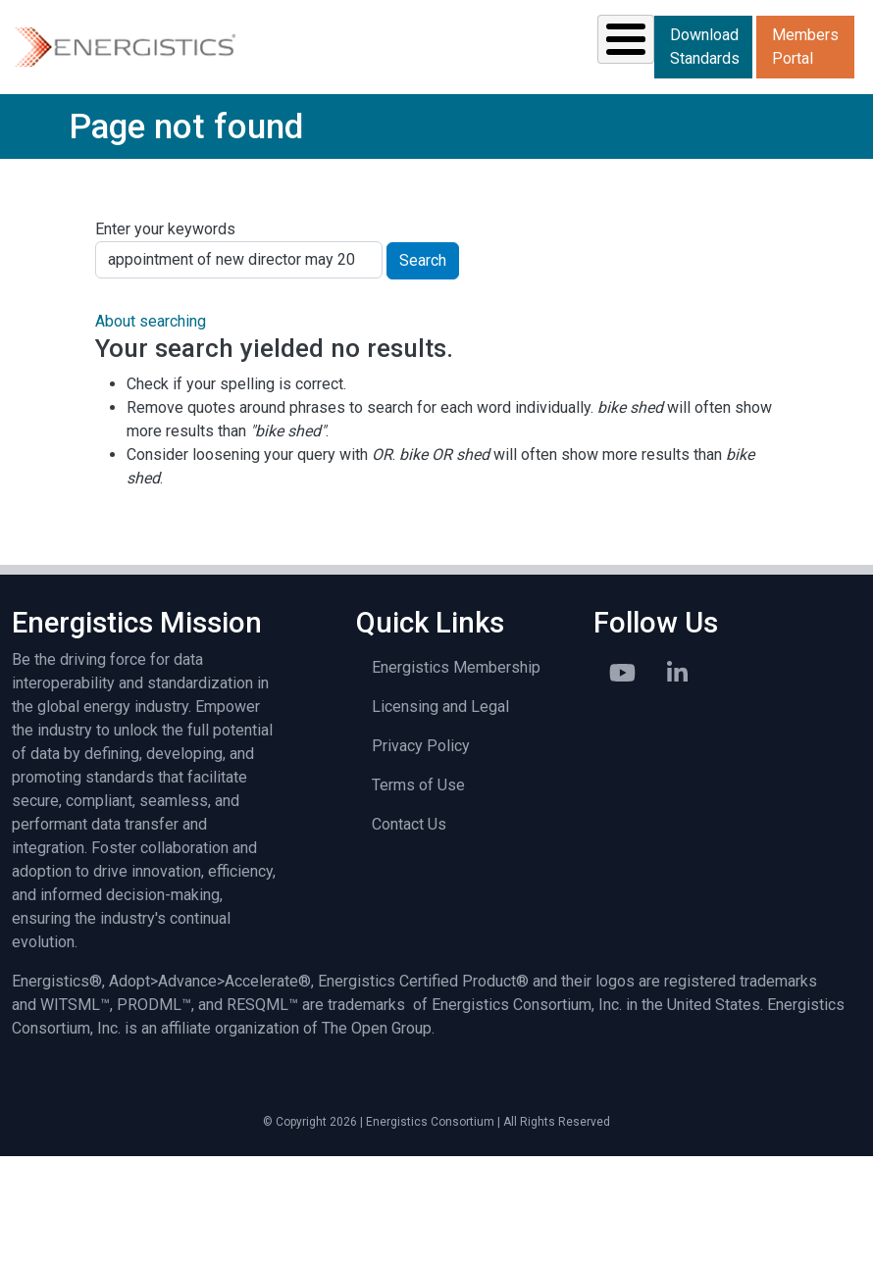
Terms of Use (418, 894)
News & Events (479, 125)
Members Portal (820, 156)
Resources (348, 125)
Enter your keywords (165, 338)
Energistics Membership (456, 776)
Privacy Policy (421, 854)
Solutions (67, 125)
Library (590, 125)
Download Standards (821, 94)
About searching (150, 431)
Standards (205, 125)
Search (422, 370)
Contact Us (409, 933)
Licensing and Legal (440, 815)
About (702, 125)
